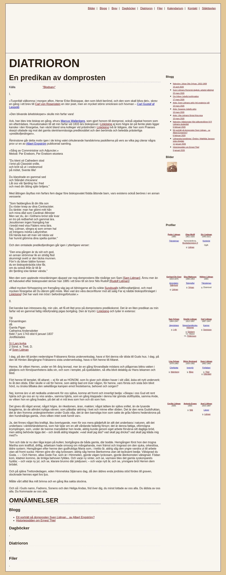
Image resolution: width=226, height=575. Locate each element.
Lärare (206, 410)
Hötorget (190, 327)
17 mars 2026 (178, 99)
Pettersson (191, 336)
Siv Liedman (206, 234)
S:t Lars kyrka (17, 343)
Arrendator (173, 283)
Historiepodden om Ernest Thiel (36, 520)
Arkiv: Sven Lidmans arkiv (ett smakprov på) (191, 103)
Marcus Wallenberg (73, 120)
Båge (191, 372)
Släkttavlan (209, 8)
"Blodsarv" (49, 87)
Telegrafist (190, 283)
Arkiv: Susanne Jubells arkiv (184, 109)
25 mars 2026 (178, 93)
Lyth (175, 330)
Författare (206, 368)
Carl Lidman (206, 319)
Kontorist (206, 241)
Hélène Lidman (206, 277)
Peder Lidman (174, 234)
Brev (114, 8)
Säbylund (174, 285)
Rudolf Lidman (119, 281)
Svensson (207, 330)
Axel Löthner (206, 404)
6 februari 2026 (179, 127)
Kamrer (206, 325)
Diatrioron (146, 8)
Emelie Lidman (190, 319)
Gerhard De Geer (173, 277)
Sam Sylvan (174, 319)
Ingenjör (190, 368)
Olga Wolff (190, 234)
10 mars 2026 (178, 106)
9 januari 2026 (179, 150)
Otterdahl (207, 374)
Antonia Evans (190, 404)
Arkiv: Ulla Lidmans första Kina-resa (188, 115)
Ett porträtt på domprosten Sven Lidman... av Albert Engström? (55, 517)
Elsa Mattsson (190, 277)
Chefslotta (174, 368)
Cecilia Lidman (174, 404)
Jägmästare (174, 325)
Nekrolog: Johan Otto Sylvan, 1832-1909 (190, 84)
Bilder (91, 8)
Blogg (103, 8)
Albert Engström (36, 143)
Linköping (106, 124)
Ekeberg (191, 332)
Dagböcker (129, 8)
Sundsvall (111, 287)
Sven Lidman (20, 349)
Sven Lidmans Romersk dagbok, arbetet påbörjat (193, 90)
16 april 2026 (178, 87)
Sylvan (191, 287)
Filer (160, 8)
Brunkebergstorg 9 (190, 243)
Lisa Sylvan (174, 361)
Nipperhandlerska (189, 325)
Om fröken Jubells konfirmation (186, 96)
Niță (191, 410)
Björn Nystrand (190, 361)
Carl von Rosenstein (47, 104)
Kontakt (192, 8)
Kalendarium (175, 8)
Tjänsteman (174, 241)
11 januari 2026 (179, 144)
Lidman (191, 247)
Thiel (207, 372)
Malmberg (175, 372)
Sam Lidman (132, 277)
